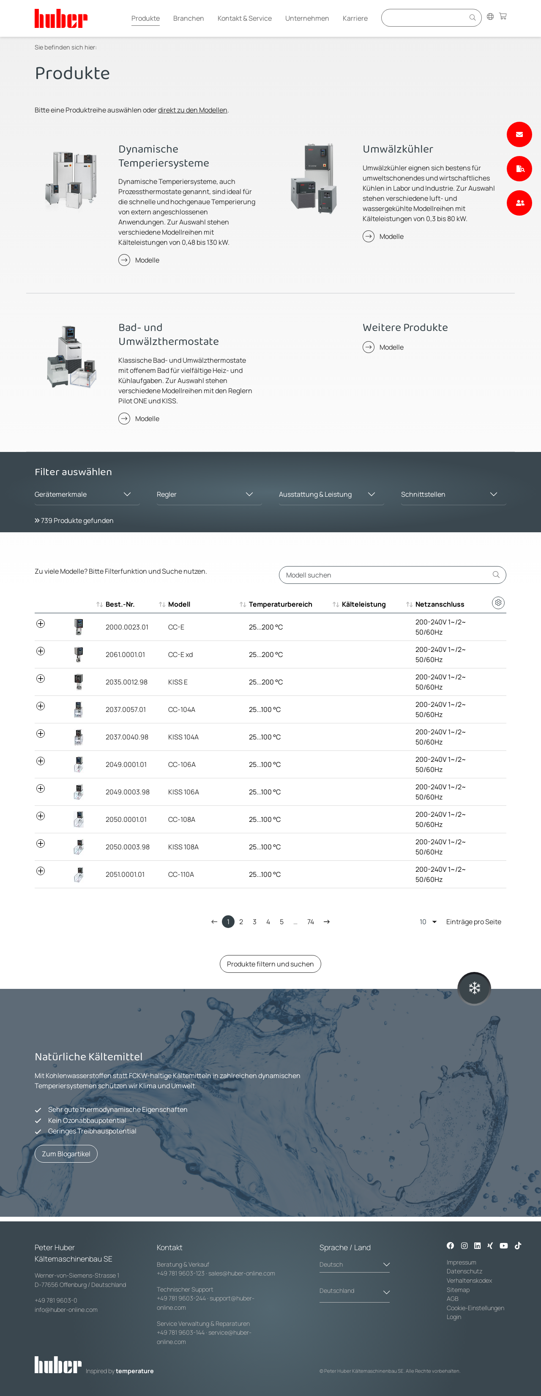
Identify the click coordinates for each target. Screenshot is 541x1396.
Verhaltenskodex (469, 1280)
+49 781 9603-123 (181, 1273)
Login (454, 1317)
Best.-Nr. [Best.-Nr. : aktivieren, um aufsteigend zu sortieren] (120, 604)
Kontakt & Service (245, 18)
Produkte (145, 18)
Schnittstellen (423, 494)
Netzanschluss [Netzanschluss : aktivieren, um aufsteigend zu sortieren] (439, 604)
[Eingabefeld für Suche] (424, 17)
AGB (453, 1299)
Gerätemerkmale (61, 494)
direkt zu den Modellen (192, 110)
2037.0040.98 (127, 737)
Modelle (147, 260)
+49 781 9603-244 (181, 1298)
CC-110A (181, 874)
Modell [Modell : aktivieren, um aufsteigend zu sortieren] (179, 604)
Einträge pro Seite (460, 921)
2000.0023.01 (127, 627)
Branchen (188, 18)
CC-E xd (180, 654)
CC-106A (182, 764)
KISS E (178, 682)
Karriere (355, 18)
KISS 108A (183, 846)
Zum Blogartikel (66, 1153)
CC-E (176, 627)
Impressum (461, 1262)
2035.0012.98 (127, 682)
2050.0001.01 (126, 819)
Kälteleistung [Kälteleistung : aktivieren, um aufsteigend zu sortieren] (364, 604)
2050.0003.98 (128, 846)
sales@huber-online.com (241, 1273)
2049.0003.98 (128, 792)
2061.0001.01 (125, 654)
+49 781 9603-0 (56, 1300)
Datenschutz (465, 1271)
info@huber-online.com (66, 1310)
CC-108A (181, 819)
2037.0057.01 (126, 709)
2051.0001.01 (125, 874)
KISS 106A (183, 792)
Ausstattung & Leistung (315, 494)
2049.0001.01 (126, 764)
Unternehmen (307, 18)
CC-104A (181, 709)
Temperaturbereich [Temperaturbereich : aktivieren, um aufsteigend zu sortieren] (280, 604)
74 (310, 921)
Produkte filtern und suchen (270, 964)
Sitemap (458, 1290)
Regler (167, 494)
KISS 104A (183, 737)
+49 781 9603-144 (181, 1332)
